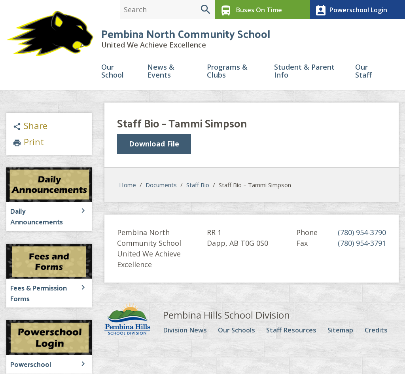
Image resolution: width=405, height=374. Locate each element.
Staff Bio (197, 186)
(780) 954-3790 (362, 234)
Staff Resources (295, 332)
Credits (378, 332)
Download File (154, 146)
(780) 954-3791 (362, 244)
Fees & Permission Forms (37, 282)
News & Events (160, 74)
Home (127, 186)
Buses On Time (249, 9)
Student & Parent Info (304, 74)
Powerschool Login (349, 9)
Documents (161, 186)
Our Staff (363, 74)
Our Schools (240, 332)
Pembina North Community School (185, 35)
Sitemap (343, 332)
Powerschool (29, 352)
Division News (187, 332)
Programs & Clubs (227, 74)
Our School (112, 74)
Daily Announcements (42, 212)
